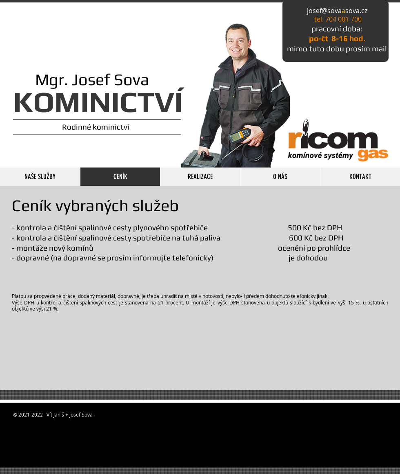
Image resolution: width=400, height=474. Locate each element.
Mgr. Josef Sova (81, 79)
